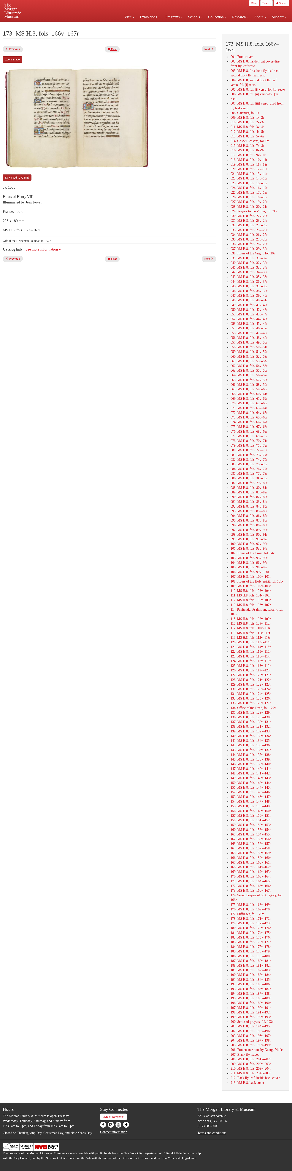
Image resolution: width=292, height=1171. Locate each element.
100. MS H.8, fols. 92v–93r (249, 544)
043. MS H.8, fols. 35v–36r (249, 277)
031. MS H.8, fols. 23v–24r (249, 220)
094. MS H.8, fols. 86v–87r (249, 516)
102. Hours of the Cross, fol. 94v (253, 553)
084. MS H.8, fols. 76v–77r (249, 469)
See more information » (43, 249)
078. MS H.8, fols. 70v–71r (249, 441)
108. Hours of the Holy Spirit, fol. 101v (257, 581)
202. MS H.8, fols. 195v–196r (251, 1031)
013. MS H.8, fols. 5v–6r (247, 136)
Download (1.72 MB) (17, 177)
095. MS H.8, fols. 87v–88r (249, 520)
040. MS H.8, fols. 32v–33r (249, 263)
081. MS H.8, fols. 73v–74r (249, 455)
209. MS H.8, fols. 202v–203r (251, 1064)
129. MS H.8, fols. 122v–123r (251, 684)
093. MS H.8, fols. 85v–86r (249, 511)
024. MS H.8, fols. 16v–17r (249, 188)
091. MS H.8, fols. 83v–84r (249, 501)
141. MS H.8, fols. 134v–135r (251, 740)
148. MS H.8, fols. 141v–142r (251, 773)
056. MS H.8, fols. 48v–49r (249, 338)
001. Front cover (242, 57)
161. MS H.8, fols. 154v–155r (251, 834)
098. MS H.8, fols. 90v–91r (249, 534)
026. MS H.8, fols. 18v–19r (249, 197)
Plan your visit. (101, 25)
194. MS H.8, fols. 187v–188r (251, 993)
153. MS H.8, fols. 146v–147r (251, 797)
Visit (129, 17)
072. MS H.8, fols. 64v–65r (249, 413)
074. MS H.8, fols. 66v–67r (249, 422)
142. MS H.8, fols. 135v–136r (251, 745)
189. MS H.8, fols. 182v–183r (251, 970)
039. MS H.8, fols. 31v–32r (249, 258)
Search (281, 3)
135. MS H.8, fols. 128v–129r (251, 712)
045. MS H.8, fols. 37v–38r (249, 286)
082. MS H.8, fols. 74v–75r (249, 459)
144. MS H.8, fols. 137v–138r (251, 755)
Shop (254, 3)
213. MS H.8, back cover (247, 1083)
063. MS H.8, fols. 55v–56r (249, 370)
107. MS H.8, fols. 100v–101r (251, 576)
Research (240, 17)
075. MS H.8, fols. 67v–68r (249, 427)
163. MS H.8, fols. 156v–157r (251, 844)
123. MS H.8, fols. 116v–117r (251, 656)
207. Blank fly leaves (245, 1054)
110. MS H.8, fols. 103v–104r (251, 591)
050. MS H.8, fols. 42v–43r (249, 310)
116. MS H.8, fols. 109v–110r (251, 623)
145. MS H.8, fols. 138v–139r (251, 759)
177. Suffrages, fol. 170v (247, 914)
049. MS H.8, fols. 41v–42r (249, 305)
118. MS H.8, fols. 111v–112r (250, 633)
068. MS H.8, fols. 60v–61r (249, 394)
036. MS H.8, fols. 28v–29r (249, 244)
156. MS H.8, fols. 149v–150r (251, 811)
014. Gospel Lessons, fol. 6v (250, 141)
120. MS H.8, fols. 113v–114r (251, 642)
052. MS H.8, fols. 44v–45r (249, 319)
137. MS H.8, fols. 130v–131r (251, 722)
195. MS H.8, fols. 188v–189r (251, 998)
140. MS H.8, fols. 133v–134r (251, 736)
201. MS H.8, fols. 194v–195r (251, 1026)
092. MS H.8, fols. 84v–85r (249, 506)
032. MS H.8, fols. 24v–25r (249, 225)
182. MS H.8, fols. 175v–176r (251, 937)
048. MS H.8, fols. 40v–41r (249, 300)
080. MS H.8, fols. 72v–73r (249, 450)
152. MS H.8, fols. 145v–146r (251, 792)
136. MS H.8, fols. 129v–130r (251, 717)
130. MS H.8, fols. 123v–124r (251, 689)
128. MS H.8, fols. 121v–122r (251, 680)
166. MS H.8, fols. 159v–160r (251, 858)
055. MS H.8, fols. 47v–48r (249, 333)
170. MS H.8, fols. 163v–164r (251, 876)
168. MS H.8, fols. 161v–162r (251, 867)
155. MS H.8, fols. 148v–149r (251, 806)
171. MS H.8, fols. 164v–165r (251, 881)
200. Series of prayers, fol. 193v (252, 1022)
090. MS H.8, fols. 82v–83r (249, 497)
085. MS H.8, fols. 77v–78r (249, 473)
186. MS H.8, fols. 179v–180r (251, 956)
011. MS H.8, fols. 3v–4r (247, 127)
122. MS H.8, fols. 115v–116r (251, 651)
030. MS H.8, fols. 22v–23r (249, 216)
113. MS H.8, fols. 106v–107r (251, 605)
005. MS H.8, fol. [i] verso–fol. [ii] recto (258, 89)
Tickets (266, 3)
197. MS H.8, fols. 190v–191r (251, 1008)
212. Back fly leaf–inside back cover (255, 1078)
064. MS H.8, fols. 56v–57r (249, 375)
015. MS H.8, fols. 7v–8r (247, 145)
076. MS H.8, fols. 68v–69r (249, 431)
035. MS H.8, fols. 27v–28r (249, 239)
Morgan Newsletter (114, 1116)
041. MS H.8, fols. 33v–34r (249, 267)
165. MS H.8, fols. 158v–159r (251, 853)
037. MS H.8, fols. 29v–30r (249, 249)
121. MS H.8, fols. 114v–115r (251, 647)
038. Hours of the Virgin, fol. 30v (253, 253)
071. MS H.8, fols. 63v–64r (249, 408)
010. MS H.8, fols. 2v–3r (247, 122)
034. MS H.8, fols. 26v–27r (249, 235)
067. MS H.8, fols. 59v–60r (249, 389)
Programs (173, 17)
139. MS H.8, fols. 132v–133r (251, 731)
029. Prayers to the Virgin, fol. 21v (254, 211)
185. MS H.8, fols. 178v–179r (251, 951)
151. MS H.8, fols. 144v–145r (251, 787)
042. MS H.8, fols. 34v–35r (249, 272)
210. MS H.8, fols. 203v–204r (251, 1068)
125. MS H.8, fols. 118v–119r (251, 666)
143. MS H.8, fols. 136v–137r (251, 750)
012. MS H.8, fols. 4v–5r (247, 132)
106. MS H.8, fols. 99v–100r (250, 572)
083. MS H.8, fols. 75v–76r (249, 464)
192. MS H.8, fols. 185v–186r (251, 984)
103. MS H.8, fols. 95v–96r (249, 558)
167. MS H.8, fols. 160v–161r (251, 862)
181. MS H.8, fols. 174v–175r (251, 933)
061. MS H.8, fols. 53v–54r (249, 361)
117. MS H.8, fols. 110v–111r (250, 628)
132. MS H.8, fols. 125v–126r (251, 698)
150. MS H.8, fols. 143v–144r (251, 783)
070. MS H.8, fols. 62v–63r (249, 403)
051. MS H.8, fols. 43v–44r (249, 314)
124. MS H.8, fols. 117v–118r (251, 661)
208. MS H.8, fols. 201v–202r (251, 1059)
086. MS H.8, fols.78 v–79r (249, 478)
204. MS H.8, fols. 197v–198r (251, 1040)
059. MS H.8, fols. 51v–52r (249, 352)
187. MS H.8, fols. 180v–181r (251, 961)
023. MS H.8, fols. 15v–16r (249, 183)
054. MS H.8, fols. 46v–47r (249, 328)
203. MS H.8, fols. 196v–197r (251, 1036)
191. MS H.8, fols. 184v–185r (251, 979)
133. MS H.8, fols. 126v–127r (251, 703)
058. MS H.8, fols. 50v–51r (249, 347)
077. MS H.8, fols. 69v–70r (249, 436)
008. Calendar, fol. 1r (245, 113)
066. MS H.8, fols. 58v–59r (249, 384)
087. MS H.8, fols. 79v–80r (249, 483)
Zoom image (12, 59)
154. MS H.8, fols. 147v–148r (251, 801)
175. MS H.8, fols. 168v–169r (251, 905)
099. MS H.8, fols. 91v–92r (249, 539)
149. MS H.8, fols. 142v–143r (251, 778)
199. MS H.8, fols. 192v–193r (251, 1017)
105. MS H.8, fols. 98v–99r (249, 567)
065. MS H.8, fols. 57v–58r (249, 380)
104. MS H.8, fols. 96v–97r (249, 562)
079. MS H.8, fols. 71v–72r (249, 445)
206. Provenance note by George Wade (257, 1050)
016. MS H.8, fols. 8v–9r (247, 150)
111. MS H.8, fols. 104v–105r (251, 595)
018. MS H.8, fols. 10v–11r (249, 160)
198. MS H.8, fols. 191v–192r (251, 1012)
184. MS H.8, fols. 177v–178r (251, 947)
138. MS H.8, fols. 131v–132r (251, 726)
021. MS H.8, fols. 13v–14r (249, 174)
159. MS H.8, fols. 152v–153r (251, 825)
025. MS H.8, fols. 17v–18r (249, 192)
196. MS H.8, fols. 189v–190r (251, 1003)
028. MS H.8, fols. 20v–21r (249, 206)
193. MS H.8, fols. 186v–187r (251, 989)
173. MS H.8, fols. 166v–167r (251, 890)
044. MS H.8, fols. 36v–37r (249, 281)
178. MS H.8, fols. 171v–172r (251, 918)
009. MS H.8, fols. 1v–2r (247, 117)
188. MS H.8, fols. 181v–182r (251, 965)
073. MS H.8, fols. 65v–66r (249, 417)
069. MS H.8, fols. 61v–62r (249, 398)
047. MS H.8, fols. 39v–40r (249, 295)
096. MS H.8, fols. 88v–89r (249, 525)
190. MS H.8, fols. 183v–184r (251, 975)
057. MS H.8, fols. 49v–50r (249, 342)
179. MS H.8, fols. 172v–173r (251, 923)
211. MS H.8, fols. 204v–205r (251, 1073)
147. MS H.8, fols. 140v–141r (251, 769)
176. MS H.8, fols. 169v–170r (251, 909)
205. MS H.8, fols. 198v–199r (251, 1045)
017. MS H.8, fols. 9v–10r (248, 155)
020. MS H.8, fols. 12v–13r (249, 169)
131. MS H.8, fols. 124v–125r (251, 694)
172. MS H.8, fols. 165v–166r (251, 886)
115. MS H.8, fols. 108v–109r (251, 619)
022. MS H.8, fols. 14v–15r (249, 178)
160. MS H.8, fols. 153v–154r (251, 830)
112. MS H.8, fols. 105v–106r (251, 600)
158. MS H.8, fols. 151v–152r (251, 820)
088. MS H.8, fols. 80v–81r (249, 488)
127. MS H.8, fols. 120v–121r (251, 675)
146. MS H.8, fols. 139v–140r (251, 764)
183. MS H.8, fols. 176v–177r (251, 942)
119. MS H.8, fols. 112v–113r (250, 637)
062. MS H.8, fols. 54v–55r (249, 366)
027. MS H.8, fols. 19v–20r (249, 202)
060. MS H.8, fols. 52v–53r (249, 356)
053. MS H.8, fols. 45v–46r (249, 323)
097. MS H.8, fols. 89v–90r (249, 530)
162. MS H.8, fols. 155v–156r (251, 839)
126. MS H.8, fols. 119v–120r (251, 670)
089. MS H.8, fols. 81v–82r (249, 492)
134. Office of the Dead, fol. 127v (253, 708)
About (260, 17)
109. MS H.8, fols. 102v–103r (251, 586)
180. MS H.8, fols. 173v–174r (251, 928)
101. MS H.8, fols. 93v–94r (249, 548)
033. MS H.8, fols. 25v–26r (249, 230)
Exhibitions (150, 17)
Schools (195, 17)
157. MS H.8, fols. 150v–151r (251, 815)
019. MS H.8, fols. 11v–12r (249, 164)
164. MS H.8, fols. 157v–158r (251, 848)
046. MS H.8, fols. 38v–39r (249, 291)
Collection (217, 17)
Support (279, 17)
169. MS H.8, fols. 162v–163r (251, 872)
